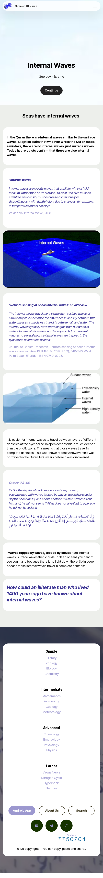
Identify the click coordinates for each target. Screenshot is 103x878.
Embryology (51, 739)
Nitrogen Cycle (51, 778)
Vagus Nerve (51, 772)
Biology (51, 668)
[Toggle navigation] (95, 6)
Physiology (51, 745)
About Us (52, 810)
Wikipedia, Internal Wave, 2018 (30, 213)
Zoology (51, 663)
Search (81, 810)
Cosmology (51, 734)
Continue (51, 90)
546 (80, 351)
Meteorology (52, 712)
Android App (22, 810)
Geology (52, 706)
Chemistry (51, 674)
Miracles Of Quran (26, 6)
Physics (51, 750)
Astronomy (51, 701)
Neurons (52, 788)
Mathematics (51, 696)
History (51, 658)
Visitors (72, 837)
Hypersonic (52, 783)
